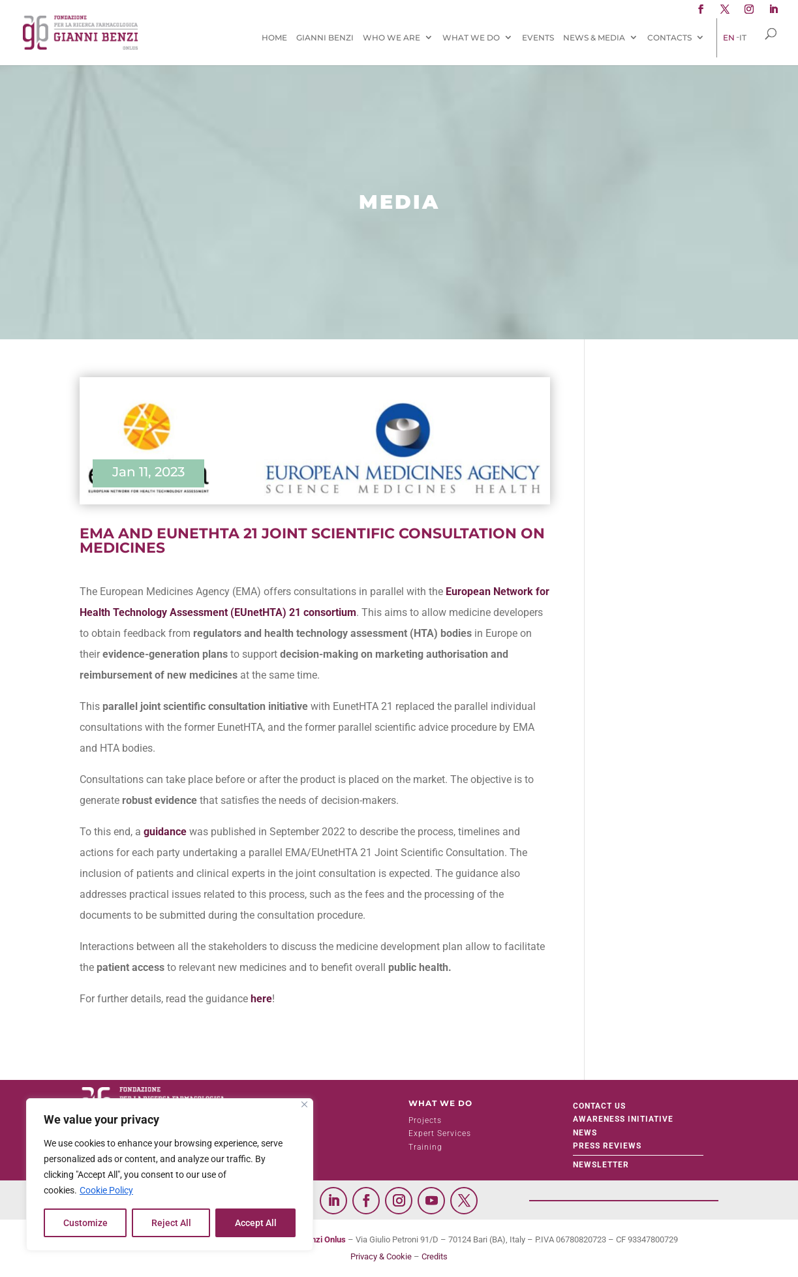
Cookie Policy (106, 1190)
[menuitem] (729, 38)
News (585, 1132)
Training (425, 1147)
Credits (435, 1256)
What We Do (471, 37)
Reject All (171, 1223)
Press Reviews (607, 1145)
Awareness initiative (623, 1119)
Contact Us (599, 1106)
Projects (425, 1120)
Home (274, 37)
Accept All (256, 1223)
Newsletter (601, 1164)
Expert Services (439, 1133)
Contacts (669, 37)
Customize (85, 1223)
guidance (165, 831)
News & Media (594, 37)
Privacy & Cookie (381, 1256)
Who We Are (391, 37)
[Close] (304, 1104)
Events (538, 37)
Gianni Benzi (325, 37)
